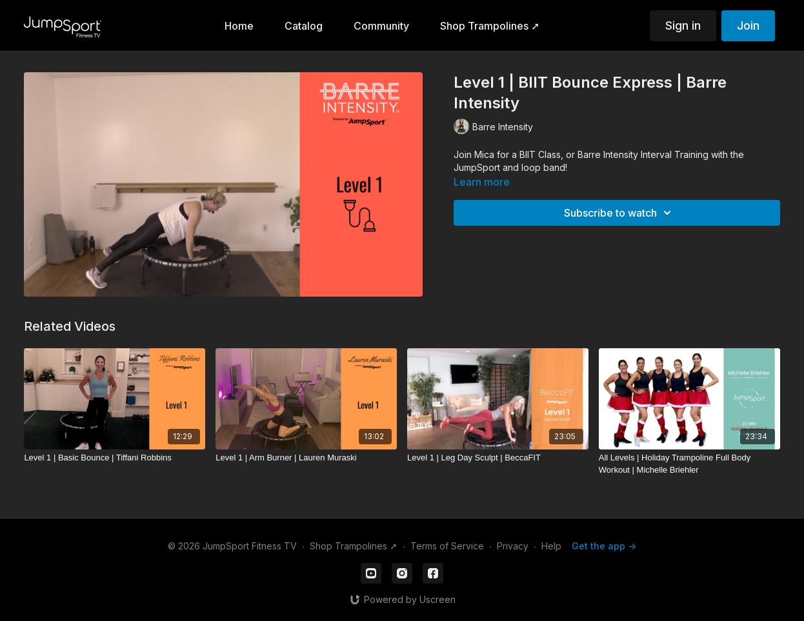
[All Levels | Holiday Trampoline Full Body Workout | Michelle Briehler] (689, 464)
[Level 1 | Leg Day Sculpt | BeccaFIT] (497, 457)
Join (748, 25)
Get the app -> (604, 545)
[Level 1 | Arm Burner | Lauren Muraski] (306, 457)
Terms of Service (447, 545)
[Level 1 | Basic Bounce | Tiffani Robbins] (114, 457)
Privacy (512, 545)
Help (551, 545)
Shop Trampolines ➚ (353, 545)
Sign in (683, 25)
